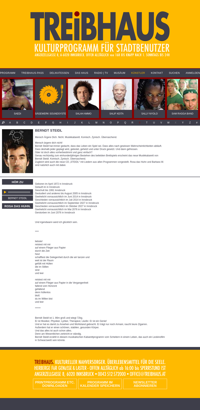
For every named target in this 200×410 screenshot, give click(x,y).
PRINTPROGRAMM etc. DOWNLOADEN (55, 384)
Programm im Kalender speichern (100, 384)
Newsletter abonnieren (145, 384)
